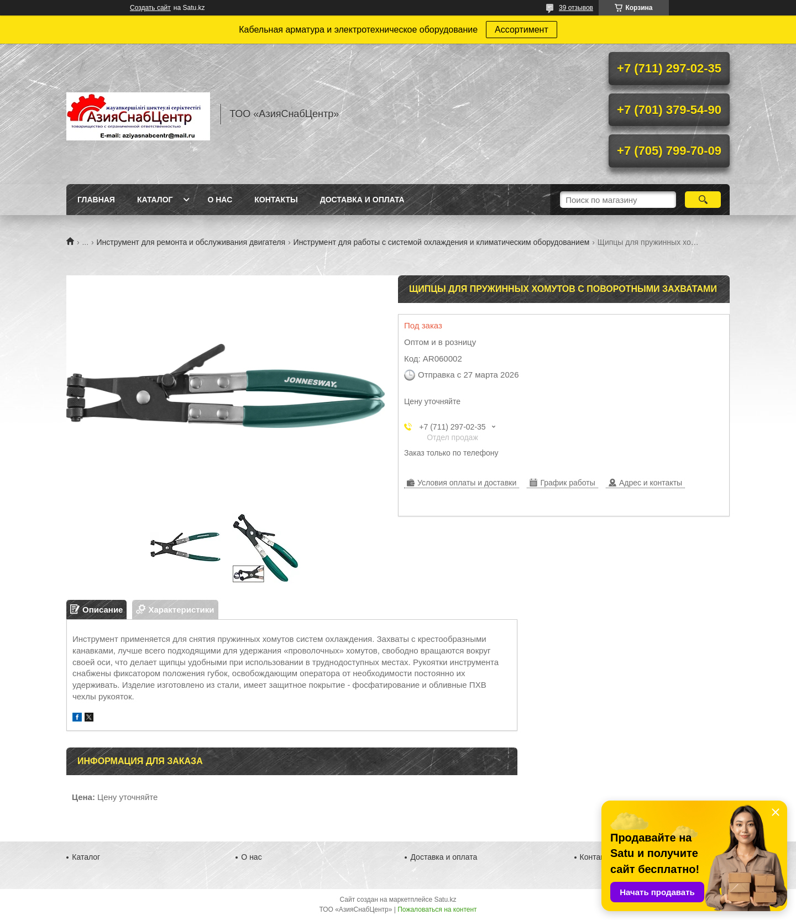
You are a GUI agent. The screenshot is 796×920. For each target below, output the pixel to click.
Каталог (155, 199)
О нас (219, 199)
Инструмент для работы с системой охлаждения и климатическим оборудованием (442, 242)
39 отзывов (576, 8)
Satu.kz (445, 899)
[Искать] (703, 199)
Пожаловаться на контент (436, 909)
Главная (96, 199)
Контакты (275, 199)
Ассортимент (521, 29)
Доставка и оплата (362, 199)
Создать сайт (150, 8)
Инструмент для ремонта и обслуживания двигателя (191, 242)
